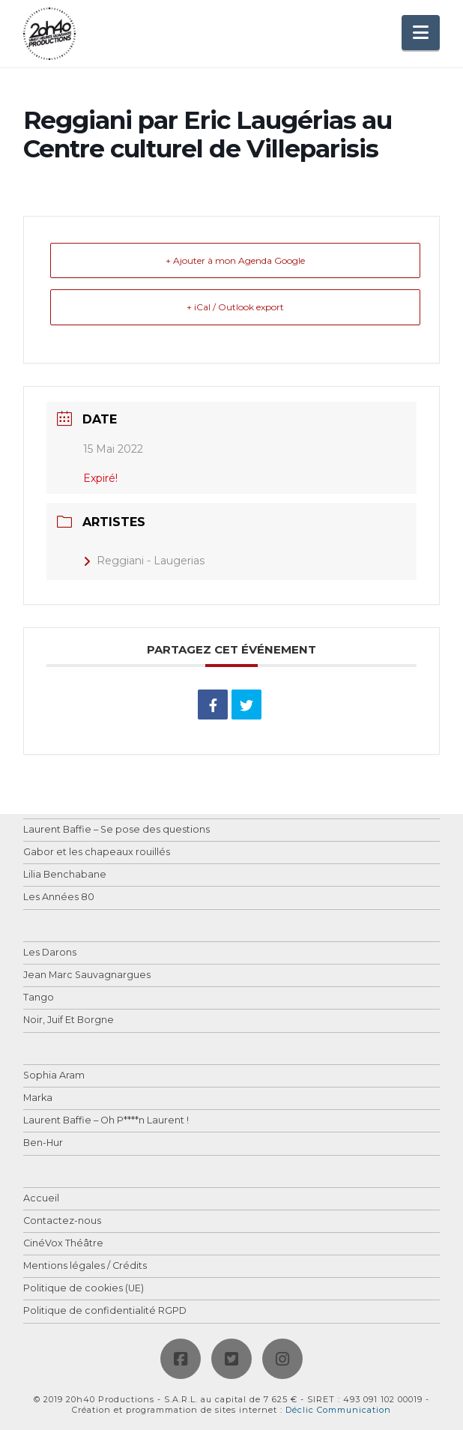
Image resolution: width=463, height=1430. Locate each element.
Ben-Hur (43, 1143)
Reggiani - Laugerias (144, 560)
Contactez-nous (62, 1221)
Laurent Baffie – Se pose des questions (116, 830)
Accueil (41, 1199)
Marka (37, 1098)
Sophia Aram (54, 1076)
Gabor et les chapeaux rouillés (96, 852)
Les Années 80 (58, 897)
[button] (421, 32)
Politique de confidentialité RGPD (105, 1311)
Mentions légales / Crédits (85, 1266)
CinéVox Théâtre (63, 1244)
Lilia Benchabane (64, 875)
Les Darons (49, 953)
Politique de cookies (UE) (83, 1289)
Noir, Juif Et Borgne (68, 1020)
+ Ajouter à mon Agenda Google (235, 260)
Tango (38, 998)
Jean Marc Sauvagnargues (87, 975)
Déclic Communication (338, 1410)
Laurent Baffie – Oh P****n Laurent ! (106, 1121)
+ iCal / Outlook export (235, 307)
